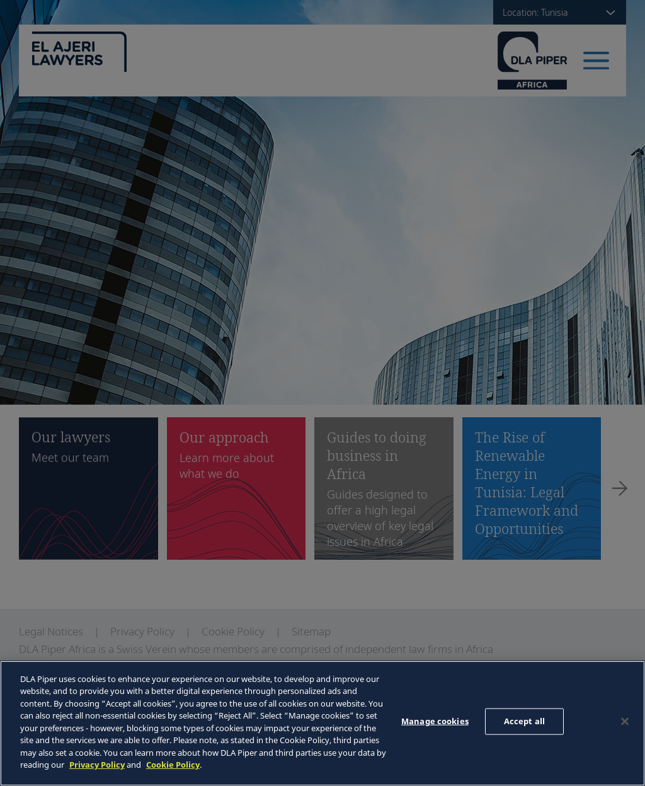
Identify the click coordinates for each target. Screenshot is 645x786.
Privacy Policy (97, 764)
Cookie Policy (173, 764)
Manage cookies (435, 721)
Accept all (524, 721)
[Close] (625, 722)
